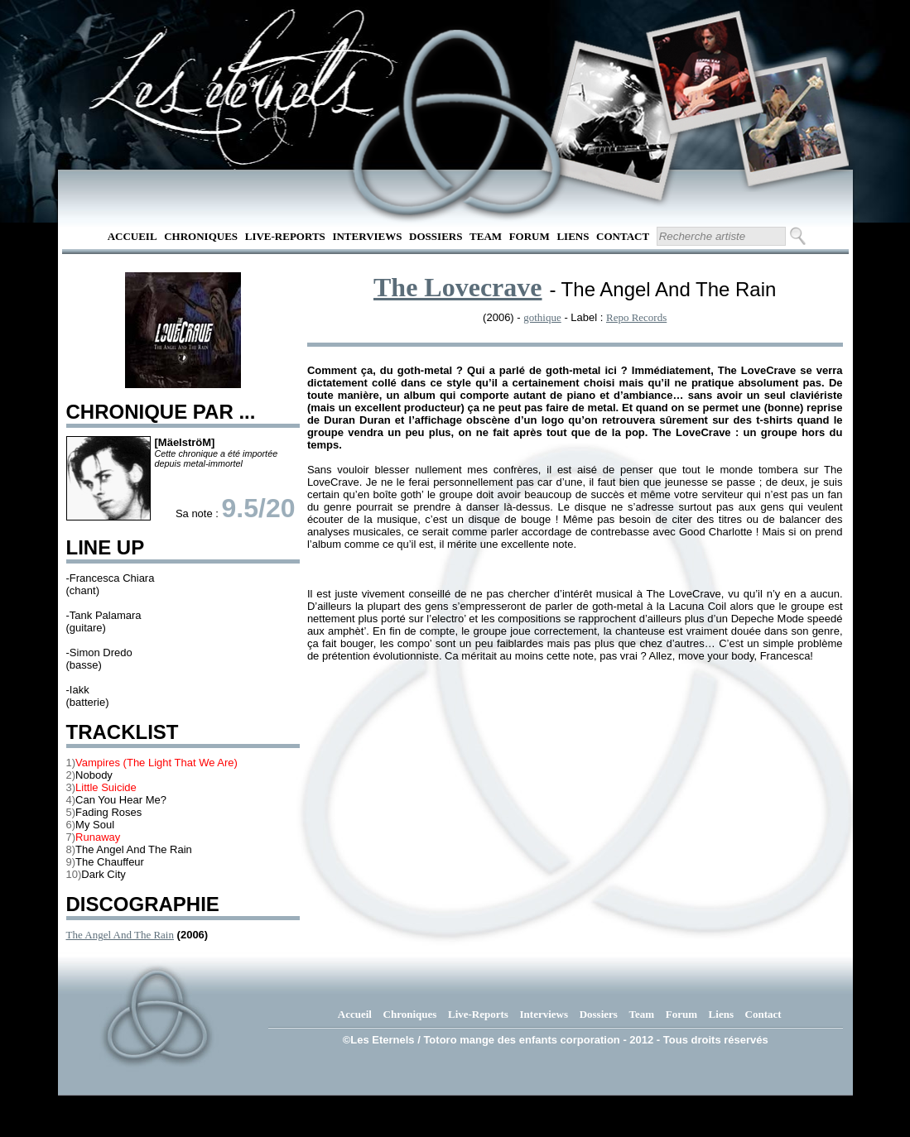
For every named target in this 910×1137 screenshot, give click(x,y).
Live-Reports (285, 236)
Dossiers (435, 236)
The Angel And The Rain (120, 934)
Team (485, 236)
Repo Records (636, 317)
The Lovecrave (457, 287)
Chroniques (201, 236)
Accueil (132, 236)
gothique (542, 317)
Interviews (367, 236)
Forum (529, 236)
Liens (572, 236)
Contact (622, 236)
